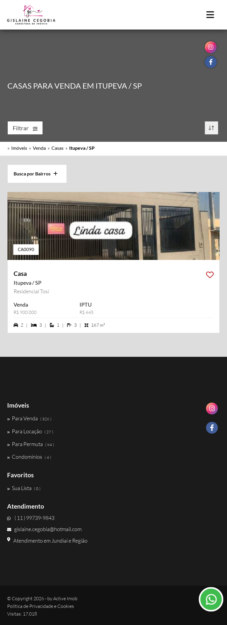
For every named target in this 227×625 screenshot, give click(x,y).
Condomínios (29, 456)
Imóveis (19, 148)
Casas (57, 148)
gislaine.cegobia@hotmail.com (44, 529)
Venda (39, 148)
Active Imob (65, 598)
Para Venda (29, 418)
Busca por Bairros (36, 173)
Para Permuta (30, 444)
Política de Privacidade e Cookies (40, 606)
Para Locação (30, 431)
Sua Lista (23, 488)
